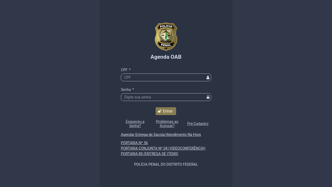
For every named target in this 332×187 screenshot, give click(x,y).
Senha (127, 90)
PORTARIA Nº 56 (134, 143)
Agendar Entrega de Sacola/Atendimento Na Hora (161, 134)
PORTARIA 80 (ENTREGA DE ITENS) (149, 154)
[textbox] (166, 77)
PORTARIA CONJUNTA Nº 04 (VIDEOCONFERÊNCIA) (163, 148)
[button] (166, 111)
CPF (125, 70)
